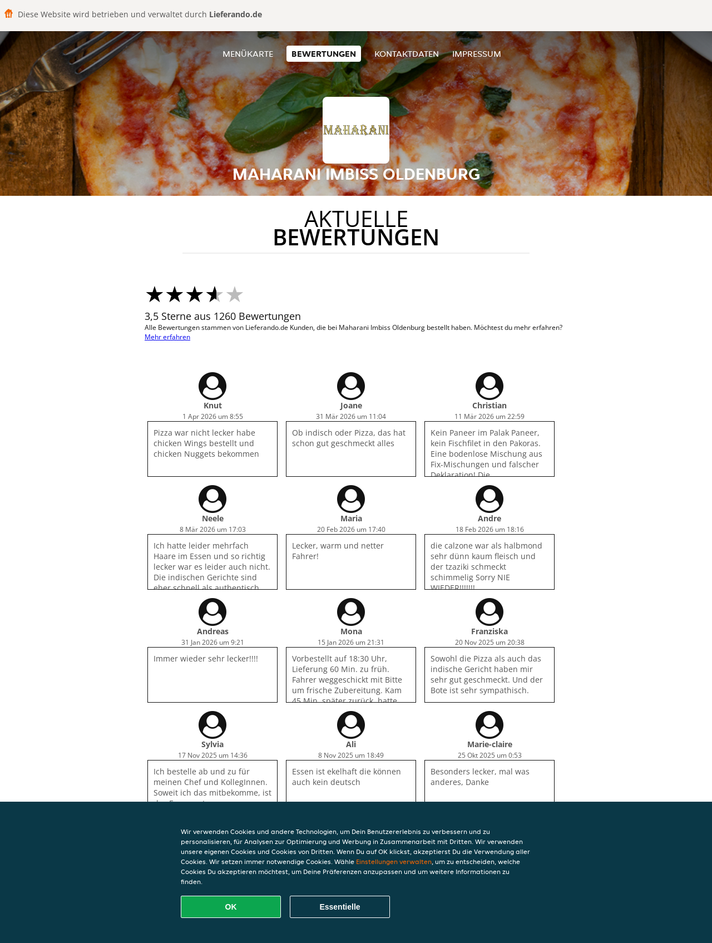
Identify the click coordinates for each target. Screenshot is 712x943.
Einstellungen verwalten (394, 861)
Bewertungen (323, 54)
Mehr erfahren (167, 337)
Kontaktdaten (406, 54)
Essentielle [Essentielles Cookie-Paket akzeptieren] (339, 906)
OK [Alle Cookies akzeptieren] (231, 906)
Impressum (476, 54)
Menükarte (247, 54)
